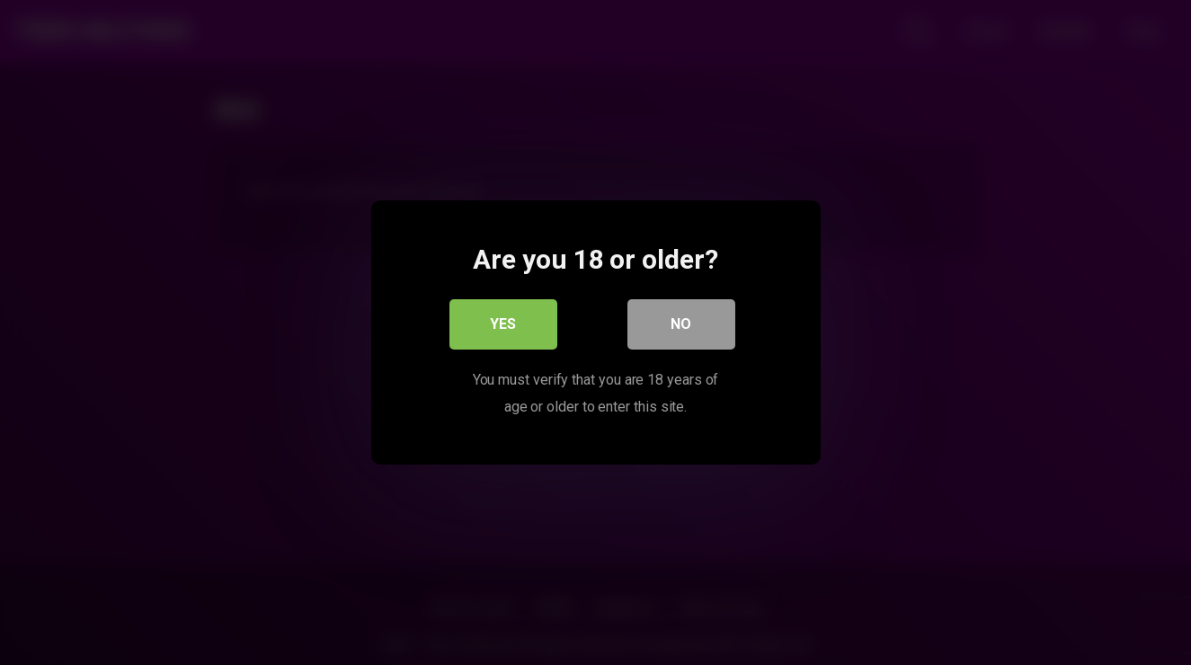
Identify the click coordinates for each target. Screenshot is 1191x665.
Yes (503, 323)
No (681, 323)
